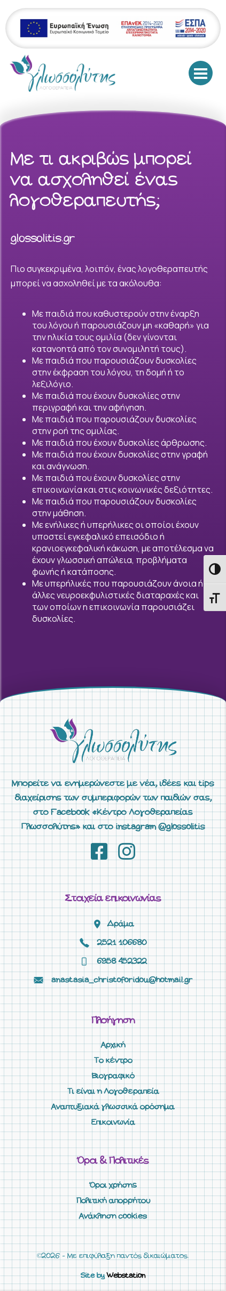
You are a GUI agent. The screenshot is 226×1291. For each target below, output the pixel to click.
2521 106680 (122, 943)
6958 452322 (122, 961)
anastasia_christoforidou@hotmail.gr (122, 980)
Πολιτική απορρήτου (113, 1201)
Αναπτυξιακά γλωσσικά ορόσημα (113, 1107)
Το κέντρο (113, 1060)
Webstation (126, 1276)
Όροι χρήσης (113, 1185)
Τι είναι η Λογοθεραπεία (113, 1091)
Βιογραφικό (113, 1076)
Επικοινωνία (113, 1122)
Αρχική (113, 1045)
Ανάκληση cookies (113, 1216)
